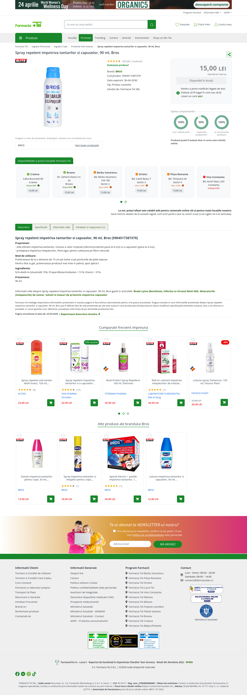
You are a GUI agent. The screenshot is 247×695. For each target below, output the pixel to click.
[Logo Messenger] (23, 674)
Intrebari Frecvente (26, 601)
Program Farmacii (192, 12)
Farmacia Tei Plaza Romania (143, 578)
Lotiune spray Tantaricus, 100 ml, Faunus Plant (210, 382)
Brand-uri (20, 606)
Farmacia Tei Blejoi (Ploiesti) (143, 625)
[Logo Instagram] (29, 674)
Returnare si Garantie (27, 597)
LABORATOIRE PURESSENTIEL (164, 393)
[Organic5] (123, 4)
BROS (118, 71)
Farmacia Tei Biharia (139, 601)
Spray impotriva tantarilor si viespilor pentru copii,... (80, 478)
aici (200, 96)
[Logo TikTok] (34, 674)
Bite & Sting (154, 397)
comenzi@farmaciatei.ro (199, 580)
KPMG (189, 662)
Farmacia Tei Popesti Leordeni (145, 606)
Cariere (74, 578)
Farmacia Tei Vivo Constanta (144, 592)
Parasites (66, 397)
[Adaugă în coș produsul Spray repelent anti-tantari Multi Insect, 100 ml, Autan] (50, 402)
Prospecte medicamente (84, 601)
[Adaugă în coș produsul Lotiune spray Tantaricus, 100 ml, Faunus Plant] (224, 402)
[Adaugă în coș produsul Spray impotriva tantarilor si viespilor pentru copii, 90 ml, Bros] (94, 498)
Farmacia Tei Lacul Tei (140, 587)
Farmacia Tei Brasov (139, 616)
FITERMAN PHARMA (115, 393)
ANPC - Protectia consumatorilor (89, 620)
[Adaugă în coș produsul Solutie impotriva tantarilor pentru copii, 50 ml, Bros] (50, 498)
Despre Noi (76, 573)
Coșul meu (202, 23)
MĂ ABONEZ (167, 544)
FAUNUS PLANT (200, 393)
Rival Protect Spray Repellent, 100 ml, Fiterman (123, 382)
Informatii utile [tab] (61, 227)
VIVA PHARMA (69, 393)
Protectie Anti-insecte (82, 46)
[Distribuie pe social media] (229, 54)
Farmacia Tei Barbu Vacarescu (145, 573)
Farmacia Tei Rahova (139, 597)
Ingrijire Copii (60, 46)
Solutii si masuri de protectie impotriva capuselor (76, 294)
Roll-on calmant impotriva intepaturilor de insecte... (167, 382)
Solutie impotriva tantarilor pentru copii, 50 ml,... (36, 478)
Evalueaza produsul (118, 65)
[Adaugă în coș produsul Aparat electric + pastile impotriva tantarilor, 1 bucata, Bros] (137, 498)
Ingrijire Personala (41, 46)
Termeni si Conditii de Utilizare (33, 573)
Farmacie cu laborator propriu (32, 587)
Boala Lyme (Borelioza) (148, 291)
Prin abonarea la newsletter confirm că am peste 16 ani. (149, 531)
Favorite (182, 24)
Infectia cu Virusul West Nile (181, 291)
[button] (121, 202)
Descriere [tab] (23, 227)
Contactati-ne (23, 616)
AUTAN (22, 393)
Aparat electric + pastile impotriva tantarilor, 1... (123, 478)
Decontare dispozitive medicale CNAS (92, 597)
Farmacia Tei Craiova (139, 620)
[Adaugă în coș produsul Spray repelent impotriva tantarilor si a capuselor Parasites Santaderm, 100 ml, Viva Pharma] (94, 402)
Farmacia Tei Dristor (139, 582)
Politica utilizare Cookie (83, 582)
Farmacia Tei (21, 46)
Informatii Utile (212, 12)
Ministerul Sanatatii (81, 606)
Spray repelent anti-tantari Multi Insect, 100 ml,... (36, 382)
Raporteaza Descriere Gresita (80, 314)
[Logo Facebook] (17, 674)
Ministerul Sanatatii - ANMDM (87, 611)
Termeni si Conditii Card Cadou (33, 578)
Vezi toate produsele (87, 145)
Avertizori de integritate (84, 592)
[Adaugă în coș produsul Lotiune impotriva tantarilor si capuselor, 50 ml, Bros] (180, 498)
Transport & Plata (25, 592)
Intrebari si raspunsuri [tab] (90, 227)
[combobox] (106, 24)
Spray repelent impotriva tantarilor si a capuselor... (80, 382)
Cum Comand (23, 582)
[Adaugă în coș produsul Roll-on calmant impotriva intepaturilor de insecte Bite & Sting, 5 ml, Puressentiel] (181, 402)
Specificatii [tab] (41, 227)
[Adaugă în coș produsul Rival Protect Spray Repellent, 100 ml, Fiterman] (137, 402)
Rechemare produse (27, 611)
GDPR (227, 12)
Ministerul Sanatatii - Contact (87, 616)
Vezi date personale (154, 535)
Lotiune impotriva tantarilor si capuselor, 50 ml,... (166, 478)
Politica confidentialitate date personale (93, 587)
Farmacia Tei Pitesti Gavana (143, 611)
